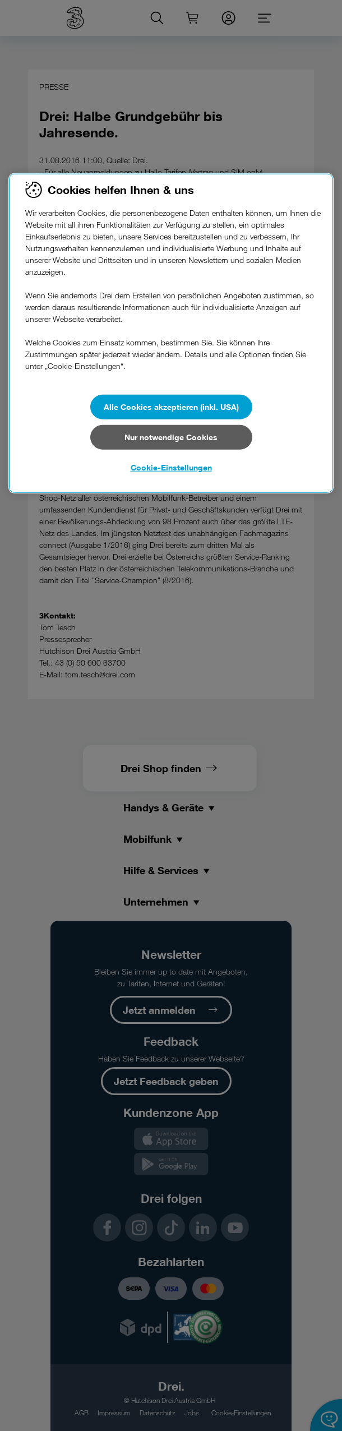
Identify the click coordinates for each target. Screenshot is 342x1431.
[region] (171, 333)
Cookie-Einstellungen (171, 467)
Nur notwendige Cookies (171, 437)
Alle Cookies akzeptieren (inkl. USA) (171, 407)
